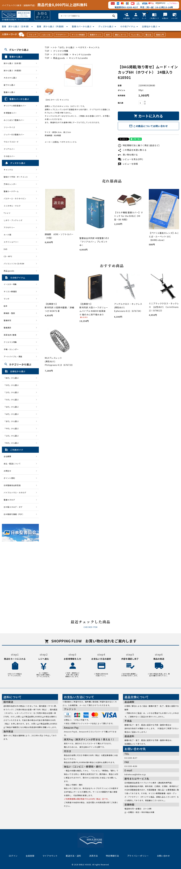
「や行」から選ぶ (12, 428)
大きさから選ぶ (10, 77)
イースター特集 (10, 284)
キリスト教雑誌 (78, 34)
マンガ (6, 298)
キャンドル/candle (81, 54)
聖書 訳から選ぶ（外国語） (51, 26)
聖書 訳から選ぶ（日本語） (16, 26)
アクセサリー (61, 34)
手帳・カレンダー (11, 349)
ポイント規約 (9, 478)
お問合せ (7, 471)
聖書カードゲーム (11, 191)
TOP (47, 47)
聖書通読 (7, 327)
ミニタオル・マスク (12, 205)
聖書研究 (7, 320)
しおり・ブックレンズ (13, 220)
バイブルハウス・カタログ (15, 492)
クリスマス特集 (60, 50)
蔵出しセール (120, 34)
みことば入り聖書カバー (14, 120)
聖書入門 (160, 34)
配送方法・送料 (73, 855)
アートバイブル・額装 (13, 356)
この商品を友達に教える (132, 149)
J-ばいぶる (46, 34)
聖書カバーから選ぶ (81, 26)
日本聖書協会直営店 (12, 485)
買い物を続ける (128, 154)
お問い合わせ (163, 855)
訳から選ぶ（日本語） (13, 63)
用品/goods (59, 57)
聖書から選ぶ (9, 92)
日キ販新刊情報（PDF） (14, 514)
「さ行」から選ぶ (12, 392)
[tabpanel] (78, 75)
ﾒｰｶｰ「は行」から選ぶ (64, 47)
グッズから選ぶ (106, 26)
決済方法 (93, 855)
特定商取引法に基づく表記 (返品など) (139, 145)
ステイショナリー (11, 242)
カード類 (7, 234)
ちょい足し (136, 34)
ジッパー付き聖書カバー (14, 134)
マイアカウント (50, 855)
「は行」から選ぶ (12, 414)
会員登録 (30, 855)
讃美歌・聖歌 (9, 313)
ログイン (13, 855)
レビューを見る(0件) (130, 159)
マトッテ (32, 34)
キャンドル (8, 169)
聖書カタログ (9, 499)
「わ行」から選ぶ (12, 443)
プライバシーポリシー (138, 855)
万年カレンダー (10, 184)
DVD (5, 249)
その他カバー (9, 156)
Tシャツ (7, 213)
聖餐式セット (95, 34)
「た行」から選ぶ (12, 399)
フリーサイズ (9, 127)
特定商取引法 (112, 855)
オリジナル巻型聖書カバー (15, 105)
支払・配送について (12, 463)
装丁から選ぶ (9, 85)
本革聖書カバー (10, 113)
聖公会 (148, 34)
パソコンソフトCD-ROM (14, 263)
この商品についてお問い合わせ (148, 126)
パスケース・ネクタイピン (15, 198)
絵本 (108, 34)
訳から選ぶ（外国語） (13, 70)
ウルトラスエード (11, 141)
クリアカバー (9, 149)
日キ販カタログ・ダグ (13, 507)
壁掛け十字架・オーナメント (16, 177)
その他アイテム (127, 26)
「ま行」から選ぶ (12, 421)
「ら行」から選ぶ (12, 435)
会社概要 (7, 456)
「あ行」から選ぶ (12, 378)
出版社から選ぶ (149, 26)
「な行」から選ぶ (12, 407)
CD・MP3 (8, 256)
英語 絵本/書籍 (10, 335)
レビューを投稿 (128, 163)
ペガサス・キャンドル (89, 47)
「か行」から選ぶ (12, 385)
